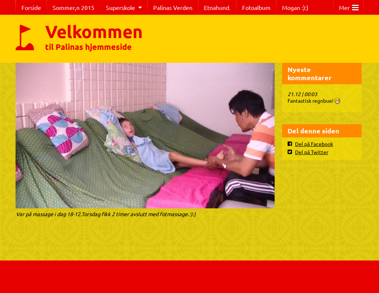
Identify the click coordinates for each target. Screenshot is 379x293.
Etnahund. (217, 7)
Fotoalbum (256, 7)
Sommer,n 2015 (73, 7)
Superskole (120, 7)
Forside (31, 7)
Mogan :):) (295, 7)
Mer (349, 5)
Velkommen (94, 31)
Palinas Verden (172, 7)
